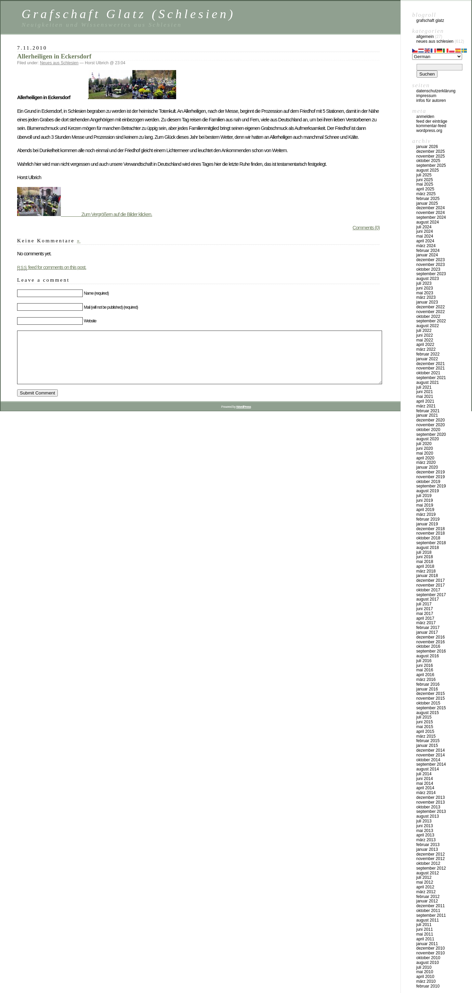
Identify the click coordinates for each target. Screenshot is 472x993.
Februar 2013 (428, 844)
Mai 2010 (424, 971)
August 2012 (427, 873)
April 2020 (425, 458)
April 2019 (425, 509)
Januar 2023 (427, 302)
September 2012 (431, 868)
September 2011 (431, 915)
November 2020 (430, 424)
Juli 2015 (424, 717)
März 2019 (426, 514)
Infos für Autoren (431, 100)
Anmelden (425, 116)
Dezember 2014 (430, 750)
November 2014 (430, 755)
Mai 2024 (424, 236)
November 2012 (430, 858)
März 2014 (426, 792)
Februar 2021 (428, 410)
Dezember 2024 (430, 207)
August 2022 (427, 325)
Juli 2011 (424, 924)
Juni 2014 (424, 778)
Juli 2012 (424, 877)
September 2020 (431, 434)
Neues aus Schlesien (59, 63)
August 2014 (427, 769)
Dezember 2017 (430, 580)
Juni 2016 (424, 665)
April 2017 (425, 618)
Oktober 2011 (428, 910)
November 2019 (430, 476)
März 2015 (426, 736)
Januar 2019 (427, 524)
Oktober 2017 (428, 590)
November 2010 (430, 953)
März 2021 (426, 406)
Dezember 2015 (430, 693)
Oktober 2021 (428, 373)
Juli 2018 (424, 552)
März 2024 (426, 245)
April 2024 (425, 241)
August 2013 (427, 816)
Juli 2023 (424, 283)
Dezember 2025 (430, 151)
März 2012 (426, 891)
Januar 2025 (427, 203)
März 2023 (426, 297)
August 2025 (427, 170)
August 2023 (427, 278)
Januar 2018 (427, 575)
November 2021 (430, 368)
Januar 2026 (427, 146)
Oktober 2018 (428, 538)
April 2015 (425, 731)
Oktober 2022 (428, 316)
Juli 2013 (424, 821)
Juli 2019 (424, 495)
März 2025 (426, 193)
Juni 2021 (424, 391)
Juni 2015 (424, 722)
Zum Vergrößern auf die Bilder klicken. (84, 214)
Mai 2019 (424, 505)
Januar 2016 (427, 689)
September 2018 (431, 542)
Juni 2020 (424, 448)
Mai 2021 (424, 396)
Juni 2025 (424, 179)
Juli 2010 (424, 967)
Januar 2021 (427, 415)
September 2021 (431, 377)
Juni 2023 (424, 288)
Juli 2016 (424, 660)
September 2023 (431, 273)
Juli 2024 (424, 227)
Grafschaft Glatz (430, 20)
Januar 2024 (427, 255)
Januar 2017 (427, 632)
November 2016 (430, 642)
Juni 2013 (424, 825)
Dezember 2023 (430, 259)
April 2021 (425, 401)
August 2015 (427, 712)
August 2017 (427, 599)
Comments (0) (366, 227)
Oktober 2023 (428, 269)
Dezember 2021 (430, 363)
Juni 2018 (424, 556)
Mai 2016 (424, 670)
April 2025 (425, 189)
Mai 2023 (424, 293)
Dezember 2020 (430, 420)
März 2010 (426, 981)
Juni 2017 (424, 608)
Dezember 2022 (430, 307)
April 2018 (425, 566)
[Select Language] (437, 56)
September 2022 (431, 321)
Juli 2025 (424, 175)
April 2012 (425, 887)
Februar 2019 (428, 519)
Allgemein (425, 36)
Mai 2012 (424, 882)
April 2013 (425, 835)
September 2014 (431, 764)
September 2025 (431, 165)
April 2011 (425, 939)
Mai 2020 (424, 453)
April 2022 (425, 344)
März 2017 (426, 622)
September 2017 (431, 594)
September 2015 (431, 708)
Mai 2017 (424, 613)
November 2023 (430, 264)
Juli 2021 (424, 387)
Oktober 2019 (428, 481)
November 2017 (430, 585)
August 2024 (427, 222)
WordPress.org (429, 130)
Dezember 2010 (430, 948)
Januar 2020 (427, 467)
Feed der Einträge (431, 121)
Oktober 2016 (428, 646)
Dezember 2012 (430, 854)
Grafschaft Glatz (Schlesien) (128, 14)
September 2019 (431, 486)
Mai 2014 (424, 783)
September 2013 (431, 811)
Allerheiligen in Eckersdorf (54, 56)
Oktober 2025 (428, 160)
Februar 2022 (428, 354)
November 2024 (430, 212)
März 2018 (426, 571)
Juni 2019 (424, 500)
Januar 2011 (427, 943)
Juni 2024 (424, 231)
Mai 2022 (424, 340)
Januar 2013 (427, 849)
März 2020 (426, 462)
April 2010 (425, 976)
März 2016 (426, 679)
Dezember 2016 (430, 637)
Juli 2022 (424, 330)
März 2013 (426, 839)
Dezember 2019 (430, 472)
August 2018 (427, 547)
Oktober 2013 (428, 807)
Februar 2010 (428, 986)
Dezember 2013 (430, 797)
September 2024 (431, 217)
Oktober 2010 (428, 957)
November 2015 (430, 698)
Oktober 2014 (428, 759)
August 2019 (427, 490)
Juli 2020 (424, 443)
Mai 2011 (424, 934)
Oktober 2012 (428, 863)
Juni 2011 (424, 929)
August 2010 (427, 962)
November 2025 (430, 156)
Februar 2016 (428, 684)
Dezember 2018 (430, 528)
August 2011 (427, 920)
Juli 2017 (424, 604)
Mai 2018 (424, 561)
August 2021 (427, 382)
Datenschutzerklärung (436, 91)
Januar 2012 (427, 901)
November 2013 (430, 802)
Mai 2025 (424, 184)
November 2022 (430, 311)
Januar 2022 (427, 359)
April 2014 (425, 788)
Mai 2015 (424, 726)
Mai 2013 (424, 830)
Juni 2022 (424, 335)
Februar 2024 (428, 250)
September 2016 (431, 651)
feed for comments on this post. (51, 267)
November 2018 (430, 533)
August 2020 (427, 439)
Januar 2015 (427, 745)
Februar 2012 (428, 896)
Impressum (426, 95)
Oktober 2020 (428, 429)
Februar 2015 (428, 740)
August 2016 (427, 656)
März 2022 (426, 349)
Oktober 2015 (428, 703)
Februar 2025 (428, 198)
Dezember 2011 (430, 905)
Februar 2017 (428, 627)
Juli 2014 (424, 773)
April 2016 (425, 674)
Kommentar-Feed (431, 125)
